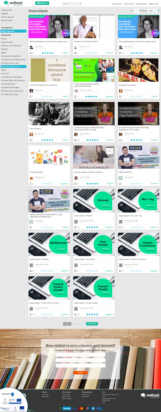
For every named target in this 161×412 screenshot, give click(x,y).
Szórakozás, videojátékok (11, 56)
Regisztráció (154, 4)
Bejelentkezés (141, 4)
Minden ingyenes (7, 17)
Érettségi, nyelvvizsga (9, 94)
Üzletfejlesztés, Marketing (11, 77)
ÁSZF (104, 397)
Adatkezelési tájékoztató (110, 395)
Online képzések (8, 31)
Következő (92, 324)
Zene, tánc (5, 73)
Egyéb (3, 52)
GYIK (103, 402)
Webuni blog (66, 397)
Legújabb (4, 13)
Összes (3, 39)
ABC (153, 11)
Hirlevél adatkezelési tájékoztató (109, 399)
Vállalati (4, 49)
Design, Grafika (7, 42)
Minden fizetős (7, 20)
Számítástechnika (8, 84)
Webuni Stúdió (67, 399)
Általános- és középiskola (11, 45)
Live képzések (7, 27)
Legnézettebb (6, 10)
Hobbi (3, 70)
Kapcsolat (45, 395)
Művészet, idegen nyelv (10, 66)
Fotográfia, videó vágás (10, 87)
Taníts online (129, 4)
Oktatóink (45, 397)
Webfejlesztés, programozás (12, 91)
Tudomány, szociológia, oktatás (13, 59)
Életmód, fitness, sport (10, 63)
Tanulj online (117, 4)
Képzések (42, 3)
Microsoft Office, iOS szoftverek (13, 80)
